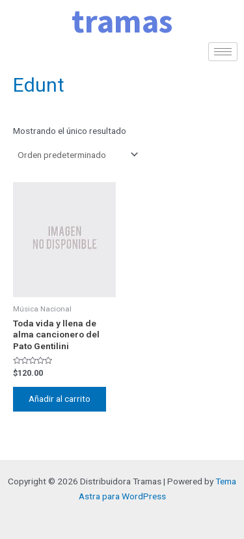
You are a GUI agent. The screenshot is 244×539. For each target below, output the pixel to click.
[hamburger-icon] (222, 51)
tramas (122, 21)
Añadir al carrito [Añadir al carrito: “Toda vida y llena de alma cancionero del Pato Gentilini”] (59, 398)
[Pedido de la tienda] (77, 154)
